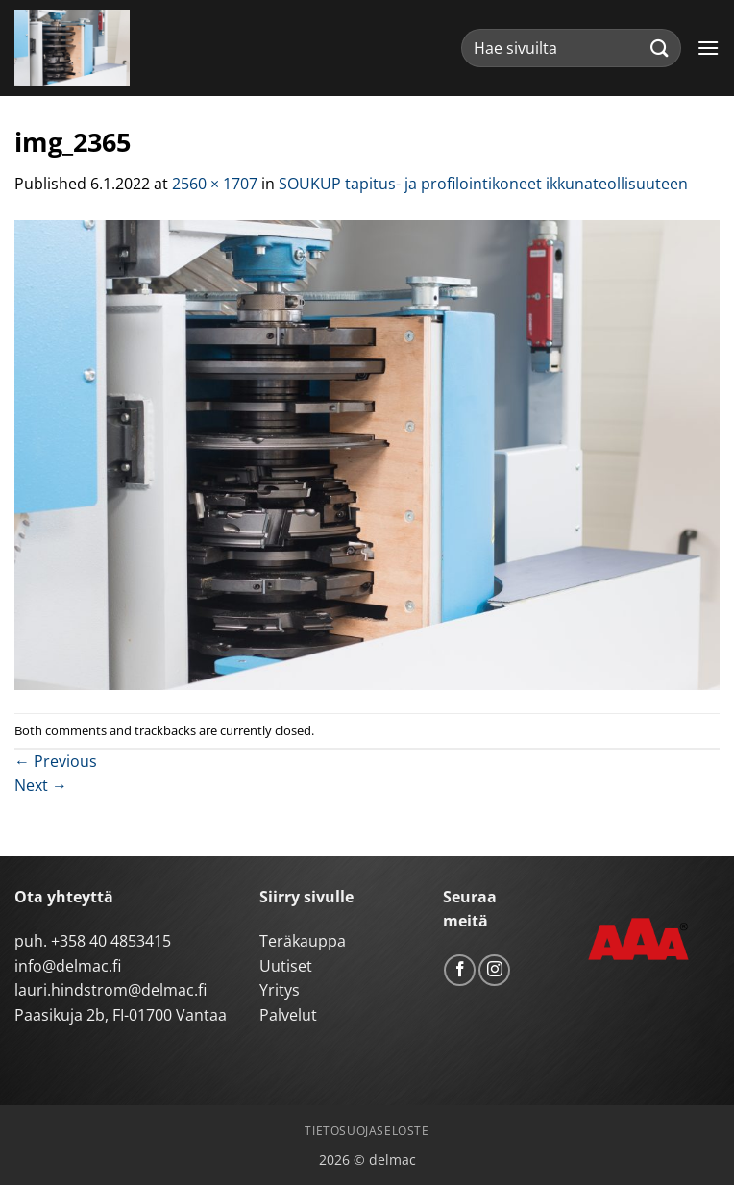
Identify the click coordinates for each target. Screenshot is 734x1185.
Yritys (279, 989)
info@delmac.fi (67, 965)
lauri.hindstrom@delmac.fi (110, 989)
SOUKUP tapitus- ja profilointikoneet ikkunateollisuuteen (483, 183)
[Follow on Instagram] (494, 970)
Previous (55, 761)
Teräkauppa (302, 940)
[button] (708, 47)
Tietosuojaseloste (366, 1131)
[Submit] (660, 47)
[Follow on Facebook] (460, 970)
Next (40, 785)
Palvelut (288, 1014)
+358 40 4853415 (111, 940)
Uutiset (285, 965)
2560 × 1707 (214, 183)
